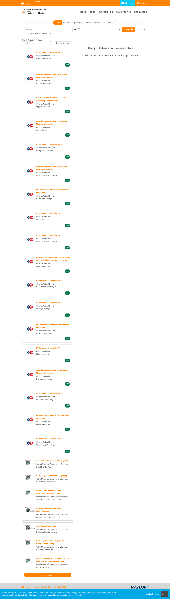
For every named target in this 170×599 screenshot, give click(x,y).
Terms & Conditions (41, 586)
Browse (66, 22)
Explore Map (77, 22)
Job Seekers (127, 2)
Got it (164, 594)
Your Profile (123, 12)
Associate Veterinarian (46, 526)
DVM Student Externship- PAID (49, 52)
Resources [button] (140, 12)
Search (57, 22)
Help (26, 586)
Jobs (92, 12)
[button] (141, 29)
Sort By (26, 43)
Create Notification (63, 43)
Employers (142, 2)
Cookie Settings (152, 594)
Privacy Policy (60, 586)
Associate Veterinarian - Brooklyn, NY (52, 461)
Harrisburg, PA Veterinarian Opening (51, 475)
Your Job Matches (93, 22)
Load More (47, 575)
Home (83, 12)
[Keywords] (47, 29)
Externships (106, 12)
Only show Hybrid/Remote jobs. (38, 33)
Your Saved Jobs (109, 22)
